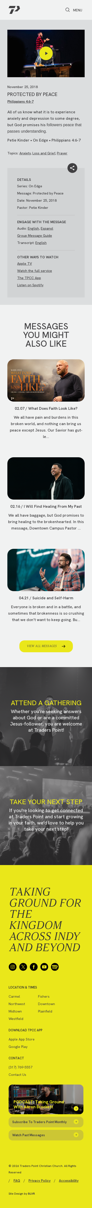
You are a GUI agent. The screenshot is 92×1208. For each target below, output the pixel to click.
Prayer (62, 153)
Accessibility (69, 1180)
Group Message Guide (34, 235)
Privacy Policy (39, 1180)
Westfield (16, 1018)
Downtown (46, 1004)
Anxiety (25, 153)
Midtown (15, 1011)
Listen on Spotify (30, 285)
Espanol (47, 228)
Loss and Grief (43, 153)
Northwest (17, 1004)
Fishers (44, 996)
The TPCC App (29, 278)
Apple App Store (22, 1039)
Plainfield (45, 1011)
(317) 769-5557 (20, 1067)
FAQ (16, 1180)
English (33, 228)
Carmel (14, 996)
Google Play (18, 1046)
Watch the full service (34, 270)
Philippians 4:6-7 (20, 101)
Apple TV (24, 263)
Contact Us (17, 1074)
